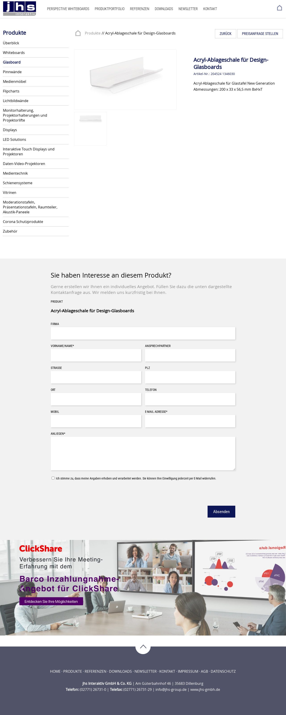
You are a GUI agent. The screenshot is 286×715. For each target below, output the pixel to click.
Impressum (188, 671)
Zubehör (10, 231)
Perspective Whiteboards (68, 9)
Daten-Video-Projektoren (24, 163)
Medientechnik (15, 173)
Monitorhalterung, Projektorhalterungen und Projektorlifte (25, 115)
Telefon (151, 390)
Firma (55, 324)
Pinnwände (12, 71)
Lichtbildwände (15, 100)
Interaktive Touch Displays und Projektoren (29, 151)
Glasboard (12, 62)
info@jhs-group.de (171, 689)
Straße (56, 368)
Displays (10, 129)
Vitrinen (9, 192)
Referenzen (139, 9)
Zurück (225, 34)
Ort (53, 390)
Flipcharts (11, 91)
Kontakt (210, 9)
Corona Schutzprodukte (23, 221)
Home (55, 671)
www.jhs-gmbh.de (205, 689)
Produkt (57, 302)
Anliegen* (58, 434)
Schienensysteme (17, 182)
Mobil (55, 412)
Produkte (93, 33)
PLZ (147, 368)
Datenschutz (223, 671)
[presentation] (85, 492)
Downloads (164, 9)
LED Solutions (14, 139)
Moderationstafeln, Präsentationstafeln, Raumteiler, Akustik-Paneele (30, 207)
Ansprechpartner (157, 346)
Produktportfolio (109, 9)
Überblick (11, 43)
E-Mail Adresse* (156, 412)
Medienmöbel (14, 81)
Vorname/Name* (62, 346)
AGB (204, 671)
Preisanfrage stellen (260, 34)
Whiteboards (14, 52)
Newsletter (188, 9)
